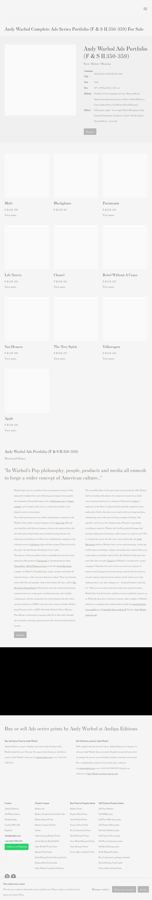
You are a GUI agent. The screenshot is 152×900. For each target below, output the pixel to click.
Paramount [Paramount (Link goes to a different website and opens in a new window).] (42, 560)
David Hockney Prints (79, 835)
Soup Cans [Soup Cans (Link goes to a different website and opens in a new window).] (60, 522)
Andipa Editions (15, 9)
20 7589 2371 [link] (17, 841)
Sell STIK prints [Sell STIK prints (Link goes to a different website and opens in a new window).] (106, 814)
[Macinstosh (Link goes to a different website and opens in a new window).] (90, 544)
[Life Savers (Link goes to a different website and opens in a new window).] (35, 544)
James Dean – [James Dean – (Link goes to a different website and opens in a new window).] (21, 566)
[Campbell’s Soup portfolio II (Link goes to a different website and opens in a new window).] (114, 609)
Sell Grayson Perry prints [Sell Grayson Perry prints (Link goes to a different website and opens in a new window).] (109, 835)
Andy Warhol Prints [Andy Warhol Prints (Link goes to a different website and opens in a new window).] (78, 819)
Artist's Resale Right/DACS (47, 841)
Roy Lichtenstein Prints (80, 830)
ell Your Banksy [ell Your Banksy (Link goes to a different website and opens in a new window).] (106, 808)
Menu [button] (145, 9)
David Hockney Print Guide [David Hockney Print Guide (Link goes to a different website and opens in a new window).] (111, 862)
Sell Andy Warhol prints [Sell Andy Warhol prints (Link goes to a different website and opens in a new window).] (109, 830)
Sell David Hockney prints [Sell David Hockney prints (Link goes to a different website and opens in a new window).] (110, 819)
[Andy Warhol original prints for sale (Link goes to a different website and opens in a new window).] (102, 773)
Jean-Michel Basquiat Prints (82, 841)
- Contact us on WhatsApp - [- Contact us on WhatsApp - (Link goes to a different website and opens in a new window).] (16, 847)
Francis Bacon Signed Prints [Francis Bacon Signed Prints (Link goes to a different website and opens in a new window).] (82, 852)
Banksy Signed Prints (44, 819)
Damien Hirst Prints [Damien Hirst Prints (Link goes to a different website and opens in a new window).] (78, 814)
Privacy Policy (11, 884)
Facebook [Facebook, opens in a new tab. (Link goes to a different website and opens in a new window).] (13, 876)
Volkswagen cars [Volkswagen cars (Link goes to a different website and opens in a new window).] (58, 501)
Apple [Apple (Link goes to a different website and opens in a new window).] (139, 539)
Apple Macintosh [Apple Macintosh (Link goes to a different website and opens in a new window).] (64, 566)
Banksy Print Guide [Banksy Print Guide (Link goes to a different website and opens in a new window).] (43, 852)
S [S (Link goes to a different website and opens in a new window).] (99, 808)
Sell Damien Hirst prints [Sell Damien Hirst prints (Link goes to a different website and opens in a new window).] (109, 824)
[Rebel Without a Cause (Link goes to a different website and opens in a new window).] (36, 566)
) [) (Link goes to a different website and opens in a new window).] (46, 566)
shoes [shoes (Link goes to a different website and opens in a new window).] (135, 501)
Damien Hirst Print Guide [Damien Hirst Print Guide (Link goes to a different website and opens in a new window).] (46, 862)
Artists (38, 830)
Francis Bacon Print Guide (110, 868)
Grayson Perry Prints (79, 824)
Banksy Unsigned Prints (45, 824)
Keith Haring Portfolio (108, 852)
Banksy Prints (76, 808)
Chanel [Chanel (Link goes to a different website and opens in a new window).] (110, 560)
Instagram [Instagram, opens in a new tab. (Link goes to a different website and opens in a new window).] (7, 876)
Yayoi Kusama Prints (79, 846)
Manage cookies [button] (29, 884)
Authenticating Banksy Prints (47, 835)
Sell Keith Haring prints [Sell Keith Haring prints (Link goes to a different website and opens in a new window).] (109, 846)
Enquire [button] (90, 131)
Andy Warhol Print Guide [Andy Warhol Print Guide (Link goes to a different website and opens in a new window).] (46, 846)
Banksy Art (39, 808)
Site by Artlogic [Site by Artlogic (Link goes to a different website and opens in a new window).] (45, 890)
